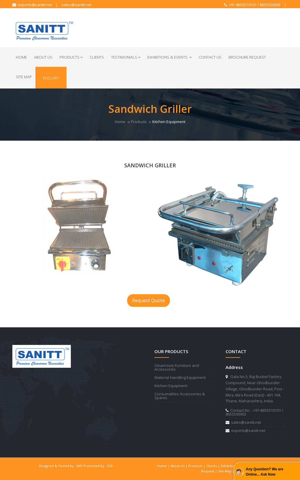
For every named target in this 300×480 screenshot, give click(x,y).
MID (79, 466)
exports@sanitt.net (32, 4)
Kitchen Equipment (171, 385)
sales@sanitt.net (76, 4)
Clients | (213, 466)
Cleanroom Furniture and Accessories (176, 367)
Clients (97, 57)
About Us (43, 57)
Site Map (24, 76)
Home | (164, 466)
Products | (197, 466)
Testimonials (125, 57)
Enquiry (51, 78)
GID (110, 466)
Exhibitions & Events (169, 57)
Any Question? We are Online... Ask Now (264, 471)
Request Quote (148, 300)
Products (71, 57)
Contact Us (210, 57)
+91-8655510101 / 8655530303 (252, 4)
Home (21, 57)
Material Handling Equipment (180, 377)
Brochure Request (247, 57)
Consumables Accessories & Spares (179, 395)
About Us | (179, 466)
